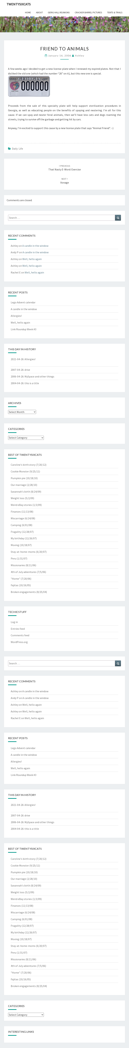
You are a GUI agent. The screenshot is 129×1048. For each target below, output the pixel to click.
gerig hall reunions (59, 12)
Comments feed (20, 635)
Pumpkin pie (18, 478)
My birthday (17, 538)
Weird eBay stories (21, 505)
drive (27, 369)
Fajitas (14, 585)
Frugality (16, 531)
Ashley (79, 55)
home (28, 12)
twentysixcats (19, 4)
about (39, 12)
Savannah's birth (20, 491)
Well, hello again (32, 259)
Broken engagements (23, 592)
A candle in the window (35, 245)
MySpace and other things (39, 376)
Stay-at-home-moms (23, 551)
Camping (16, 525)
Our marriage (18, 485)
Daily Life (17, 148)
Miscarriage (17, 518)
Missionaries (18, 565)
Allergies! (16, 315)
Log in (14, 622)
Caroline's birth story (23, 464)
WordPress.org (19, 642)
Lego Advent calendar (23, 302)
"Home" (15, 578)
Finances (16, 511)
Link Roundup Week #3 (23, 329)
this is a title (32, 383)
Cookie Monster (20, 471)
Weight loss (17, 498)
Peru (13, 558)
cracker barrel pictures (88, 12)
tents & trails (114, 12)
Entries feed (18, 628)
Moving (15, 545)
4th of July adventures (23, 572)
